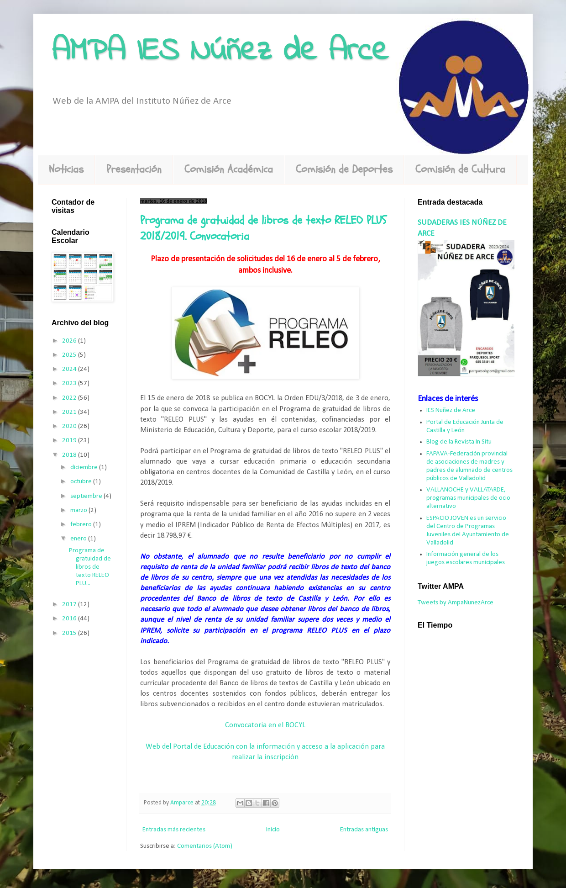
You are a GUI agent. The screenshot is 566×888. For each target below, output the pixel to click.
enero (79, 538)
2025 (70, 355)
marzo (79, 510)
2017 (70, 604)
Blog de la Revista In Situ (459, 442)
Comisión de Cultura (460, 169)
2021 (70, 412)
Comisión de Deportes (344, 169)
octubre (81, 481)
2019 (70, 440)
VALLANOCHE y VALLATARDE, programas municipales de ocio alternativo (468, 498)
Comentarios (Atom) (204, 846)
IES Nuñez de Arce (450, 410)
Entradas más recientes (173, 829)
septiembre (87, 496)
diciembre (84, 467)
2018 (70, 455)
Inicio (273, 829)
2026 (70, 341)
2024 (70, 369)
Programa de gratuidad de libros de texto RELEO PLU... (90, 567)
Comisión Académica (228, 169)
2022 (70, 398)
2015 (70, 633)
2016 (70, 618)
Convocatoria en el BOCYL (265, 725)
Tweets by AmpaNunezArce (455, 602)
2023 (70, 383)
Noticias (66, 169)
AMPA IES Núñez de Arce (220, 51)
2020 (70, 426)
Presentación (134, 169)
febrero (81, 524)
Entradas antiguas (364, 829)
